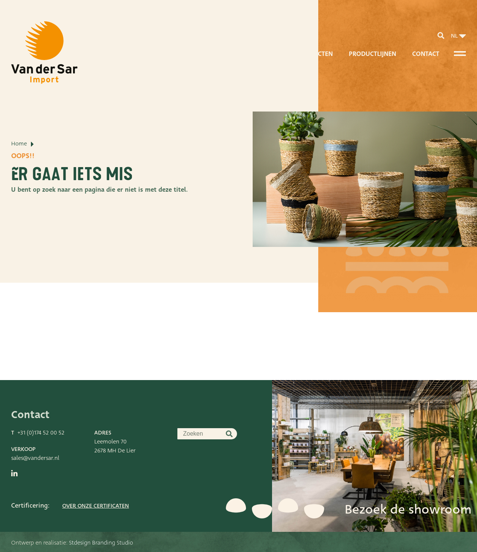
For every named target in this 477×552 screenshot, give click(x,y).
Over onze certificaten (95, 506)
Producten (315, 54)
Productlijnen (372, 54)
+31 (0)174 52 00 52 (41, 433)
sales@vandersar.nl (35, 458)
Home (19, 143)
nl (454, 36)
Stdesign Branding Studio (101, 543)
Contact (425, 54)
